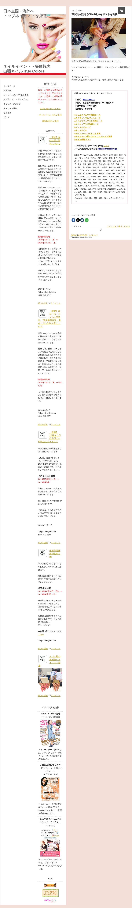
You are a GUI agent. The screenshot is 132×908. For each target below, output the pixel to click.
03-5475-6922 (89, 99)
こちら (41, 634)
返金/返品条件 (83, 235)
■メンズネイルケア (82, 127)
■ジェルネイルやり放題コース (87, 115)
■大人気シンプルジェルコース (87, 118)
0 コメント (56, 303)
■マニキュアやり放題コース (86, 124)
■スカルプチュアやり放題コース (88, 121)
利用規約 (74, 235)
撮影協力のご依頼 (50, 121)
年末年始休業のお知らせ (54, 553)
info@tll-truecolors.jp (107, 149)
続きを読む (43, 303)
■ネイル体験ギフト (82, 139)
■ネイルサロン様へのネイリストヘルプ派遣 (93, 136)
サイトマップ (93, 235)
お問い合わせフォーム (50, 108)
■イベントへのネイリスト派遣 (87, 133)
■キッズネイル (80, 130)
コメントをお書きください (118, 226)
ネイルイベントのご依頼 (50, 115)
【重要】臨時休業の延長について (54, 140)
